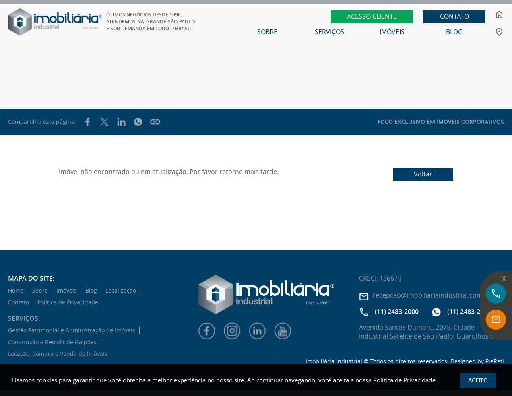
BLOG (455, 31)
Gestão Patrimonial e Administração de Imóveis (71, 330)
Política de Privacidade (67, 302)
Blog (91, 290)
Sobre (40, 290)
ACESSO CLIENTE (373, 16)
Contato (18, 302)
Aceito (478, 380)
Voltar (423, 174)
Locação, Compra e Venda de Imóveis (57, 353)
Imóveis (66, 290)
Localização (120, 290)
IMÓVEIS (392, 31)
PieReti (494, 361)
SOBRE (268, 31)
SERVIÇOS (330, 31)
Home (16, 290)
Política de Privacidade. (405, 380)
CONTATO (455, 16)
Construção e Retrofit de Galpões (52, 342)
